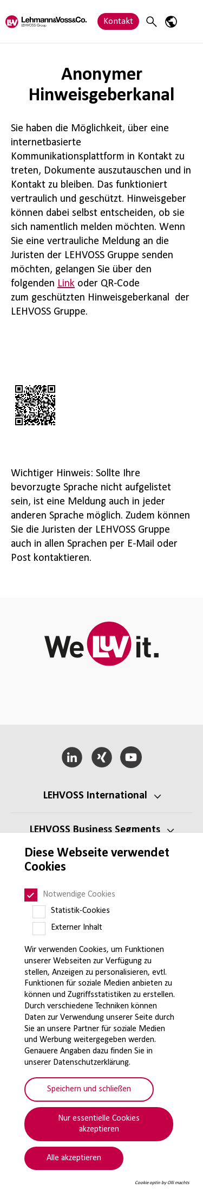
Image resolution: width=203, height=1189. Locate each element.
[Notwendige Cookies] (30, 895)
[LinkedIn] (72, 757)
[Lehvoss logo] (46, 21)
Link (66, 283)
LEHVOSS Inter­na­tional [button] (95, 795)
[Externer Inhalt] (38, 928)
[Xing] (101, 757)
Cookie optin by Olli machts (162, 1182)
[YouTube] (131, 757)
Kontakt (118, 21)
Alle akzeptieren (74, 1158)
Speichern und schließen (89, 1089)
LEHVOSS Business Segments (95, 829)
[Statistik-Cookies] (38, 911)
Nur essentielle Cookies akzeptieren (99, 1124)
